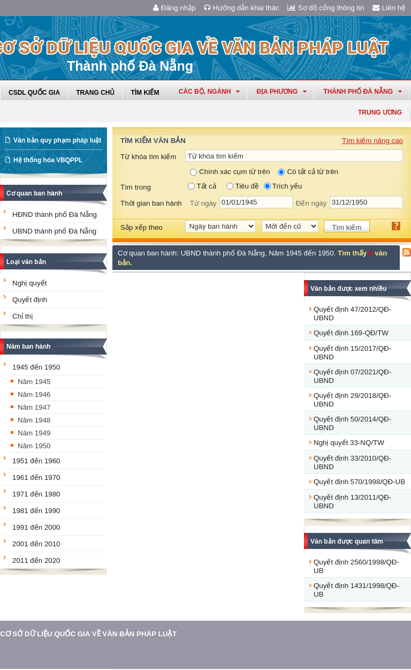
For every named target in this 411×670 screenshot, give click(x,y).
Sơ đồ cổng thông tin (325, 8)
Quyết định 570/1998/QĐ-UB (359, 482)
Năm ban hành (28, 346)
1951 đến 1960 (36, 461)
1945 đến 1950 (36, 367)
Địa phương (281, 91)
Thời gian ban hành (151, 203)
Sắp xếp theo (141, 227)
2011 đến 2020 (36, 560)
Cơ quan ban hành (34, 193)
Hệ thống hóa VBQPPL (47, 160)
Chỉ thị (22, 316)
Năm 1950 (34, 446)
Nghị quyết (29, 283)
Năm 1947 (34, 407)
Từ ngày (203, 203)
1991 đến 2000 (36, 527)
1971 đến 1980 (36, 494)
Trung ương (380, 112)
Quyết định (29, 300)
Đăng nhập (174, 8)
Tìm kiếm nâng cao (372, 141)
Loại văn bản (26, 262)
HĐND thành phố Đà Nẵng (54, 214)
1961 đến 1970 (36, 477)
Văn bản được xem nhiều (348, 288)
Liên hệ (389, 8)
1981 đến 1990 (36, 511)
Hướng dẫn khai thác (241, 8)
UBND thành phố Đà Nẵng (54, 231)
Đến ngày (311, 203)
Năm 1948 (34, 420)
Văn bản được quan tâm (346, 541)
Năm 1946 (34, 394)
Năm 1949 (34, 433)
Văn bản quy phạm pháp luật (57, 140)
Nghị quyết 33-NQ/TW (349, 443)
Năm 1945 (34, 382)
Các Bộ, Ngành (209, 91)
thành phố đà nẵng (362, 91)
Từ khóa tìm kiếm (148, 157)
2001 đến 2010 (36, 544)
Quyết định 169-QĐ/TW (351, 333)
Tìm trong (135, 187)
